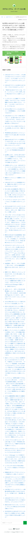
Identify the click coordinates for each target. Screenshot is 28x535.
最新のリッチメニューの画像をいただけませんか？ (15, 178)
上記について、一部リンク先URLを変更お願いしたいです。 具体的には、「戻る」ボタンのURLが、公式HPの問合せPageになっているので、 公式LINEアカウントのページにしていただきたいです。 (15, 294)
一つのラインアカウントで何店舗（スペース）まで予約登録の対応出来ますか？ (15, 150)
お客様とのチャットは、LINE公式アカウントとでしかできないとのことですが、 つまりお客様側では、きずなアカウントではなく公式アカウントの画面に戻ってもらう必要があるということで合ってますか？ (15, 170)
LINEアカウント (9, 17)
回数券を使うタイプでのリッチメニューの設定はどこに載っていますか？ (15, 473)
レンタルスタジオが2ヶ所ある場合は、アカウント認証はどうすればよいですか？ (15, 467)
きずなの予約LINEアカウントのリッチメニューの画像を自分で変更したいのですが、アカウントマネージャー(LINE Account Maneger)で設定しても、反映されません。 (15, 282)
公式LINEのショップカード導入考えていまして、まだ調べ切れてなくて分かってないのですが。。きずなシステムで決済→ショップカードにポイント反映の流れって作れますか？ (15, 119)
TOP (2, 17)
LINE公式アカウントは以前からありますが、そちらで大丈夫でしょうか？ (15, 86)
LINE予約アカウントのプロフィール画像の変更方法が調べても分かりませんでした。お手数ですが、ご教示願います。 (15, 492)
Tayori (14, 532)
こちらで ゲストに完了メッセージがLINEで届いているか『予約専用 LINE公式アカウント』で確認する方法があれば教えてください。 (15, 442)
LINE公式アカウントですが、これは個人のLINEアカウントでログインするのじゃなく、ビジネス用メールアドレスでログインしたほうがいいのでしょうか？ (15, 78)
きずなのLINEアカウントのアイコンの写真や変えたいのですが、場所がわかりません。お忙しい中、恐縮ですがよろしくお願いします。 (15, 209)
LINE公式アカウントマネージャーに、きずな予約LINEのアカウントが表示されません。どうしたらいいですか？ (15, 500)
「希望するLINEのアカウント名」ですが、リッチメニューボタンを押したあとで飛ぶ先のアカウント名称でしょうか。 (15, 93)
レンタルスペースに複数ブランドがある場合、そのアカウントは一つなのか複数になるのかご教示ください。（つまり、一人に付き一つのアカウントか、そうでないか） (15, 102)
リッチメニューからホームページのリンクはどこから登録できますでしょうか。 (15, 201)
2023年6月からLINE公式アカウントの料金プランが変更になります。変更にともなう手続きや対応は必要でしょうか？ (15, 514)
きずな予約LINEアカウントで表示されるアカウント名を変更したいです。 (15, 302)
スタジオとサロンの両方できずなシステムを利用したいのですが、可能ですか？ (15, 128)
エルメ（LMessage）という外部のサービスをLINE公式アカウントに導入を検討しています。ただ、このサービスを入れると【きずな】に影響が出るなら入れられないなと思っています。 (15, 459)
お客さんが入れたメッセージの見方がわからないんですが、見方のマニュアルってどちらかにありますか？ (15, 450)
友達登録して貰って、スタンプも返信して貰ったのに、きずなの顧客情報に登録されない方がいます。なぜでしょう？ (15, 266)
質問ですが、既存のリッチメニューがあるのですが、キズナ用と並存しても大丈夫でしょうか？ (15, 274)
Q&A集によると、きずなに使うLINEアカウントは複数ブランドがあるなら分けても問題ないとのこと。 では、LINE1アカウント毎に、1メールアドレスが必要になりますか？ (15, 158)
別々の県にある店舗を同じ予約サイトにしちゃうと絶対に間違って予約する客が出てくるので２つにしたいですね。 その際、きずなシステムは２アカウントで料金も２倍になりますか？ (15, 193)
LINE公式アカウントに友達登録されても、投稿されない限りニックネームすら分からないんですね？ (15, 184)
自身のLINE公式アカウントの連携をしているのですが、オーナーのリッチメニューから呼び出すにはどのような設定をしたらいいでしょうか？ (15, 142)
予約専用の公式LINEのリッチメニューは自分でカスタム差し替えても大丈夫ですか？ (15, 134)
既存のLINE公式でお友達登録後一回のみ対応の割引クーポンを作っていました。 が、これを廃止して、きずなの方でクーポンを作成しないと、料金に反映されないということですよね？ (15, 238)
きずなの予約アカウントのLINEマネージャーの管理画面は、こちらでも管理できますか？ (15, 111)
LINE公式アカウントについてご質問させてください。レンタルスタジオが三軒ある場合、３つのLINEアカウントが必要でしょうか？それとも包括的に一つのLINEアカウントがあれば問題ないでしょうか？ (15, 481)
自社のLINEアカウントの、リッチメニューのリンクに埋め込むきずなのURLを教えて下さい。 (15, 506)
